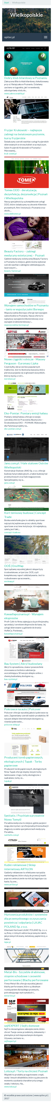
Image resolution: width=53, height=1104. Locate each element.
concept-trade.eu (12, 532)
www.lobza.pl (10, 1086)
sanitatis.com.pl (11, 835)
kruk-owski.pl (10, 153)
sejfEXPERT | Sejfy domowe (21, 1025)
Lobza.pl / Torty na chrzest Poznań (26, 1071)
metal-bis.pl (9, 995)
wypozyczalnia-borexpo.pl (16, 325)
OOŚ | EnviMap (13, 565)
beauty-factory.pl (12, 271)
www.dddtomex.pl (12, 213)
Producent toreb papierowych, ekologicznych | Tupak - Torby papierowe (23, 761)
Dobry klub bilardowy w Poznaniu (25, 78)
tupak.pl (8, 781)
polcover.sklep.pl (12, 724)
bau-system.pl (10, 679)
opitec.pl (9, 37)
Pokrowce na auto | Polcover (22, 709)
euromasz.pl (9, 378)
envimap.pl (9, 581)
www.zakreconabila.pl (14, 93)
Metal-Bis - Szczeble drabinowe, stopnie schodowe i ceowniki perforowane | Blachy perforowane (26, 976)
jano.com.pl (9, 482)
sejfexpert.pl (10, 1041)
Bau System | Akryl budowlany (23, 663)
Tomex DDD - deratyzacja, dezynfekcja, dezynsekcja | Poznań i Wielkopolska (25, 194)
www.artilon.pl (11, 884)
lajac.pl (7, 942)
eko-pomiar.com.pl (12, 428)
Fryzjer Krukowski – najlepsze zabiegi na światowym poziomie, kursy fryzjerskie (24, 134)
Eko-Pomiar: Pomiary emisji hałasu (26, 413)
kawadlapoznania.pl (13, 633)
